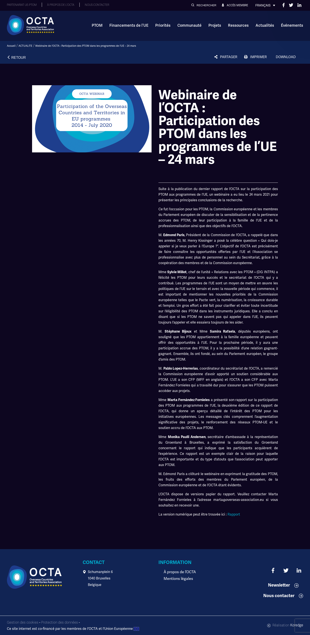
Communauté (189, 25)
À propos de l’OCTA (179, 572)
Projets (214, 25)
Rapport (234, 514)
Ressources (238, 25)
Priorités (162, 25)
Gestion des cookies (22, 622)
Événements (292, 25)
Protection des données (59, 622)
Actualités (265, 25)
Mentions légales (177, 578)
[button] (203, 5)
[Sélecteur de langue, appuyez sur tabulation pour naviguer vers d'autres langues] (265, 5)
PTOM (97, 25)
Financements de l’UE (128, 25)
